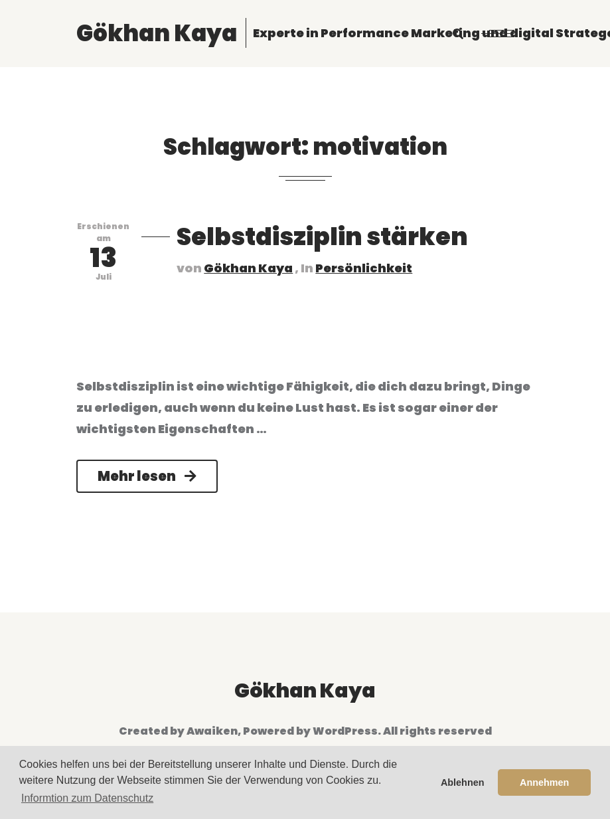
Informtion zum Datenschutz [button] (87, 798)
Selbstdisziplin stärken (322, 237)
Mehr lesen (147, 476)
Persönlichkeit (363, 268)
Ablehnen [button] (463, 782)
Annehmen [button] (544, 782)
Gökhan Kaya (248, 268)
